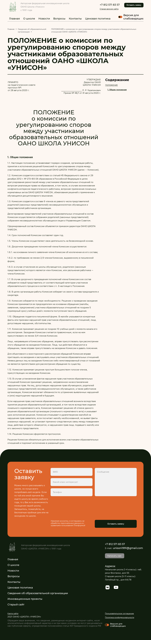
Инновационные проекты (25, 598)
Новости (44, 18)
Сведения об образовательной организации (38, 593)
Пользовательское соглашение (119, 613)
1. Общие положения (117, 90)
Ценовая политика (97, 18)
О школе (29, 18)
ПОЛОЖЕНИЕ (111, 85)
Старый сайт (16, 604)
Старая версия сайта (109, 9)
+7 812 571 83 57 (110, 4)
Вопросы (59, 18)
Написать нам (114, 555)
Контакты (75, 18)
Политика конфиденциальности (119, 617)
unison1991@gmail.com (128, 548)
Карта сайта (13, 613)
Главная (14, 18)
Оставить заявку (133, 5)
